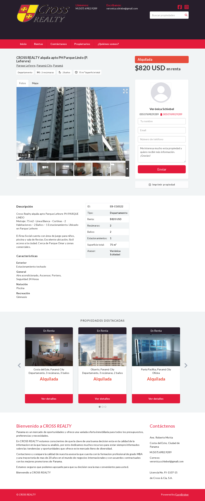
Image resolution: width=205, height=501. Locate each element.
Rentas (38, 43)
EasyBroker (182, 494)
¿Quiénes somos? (108, 43)
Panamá (58, 65)
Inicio (23, 43)
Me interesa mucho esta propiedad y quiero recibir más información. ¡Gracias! (162, 153)
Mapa (35, 83)
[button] (18, 365)
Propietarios (82, 43)
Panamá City (44, 65)
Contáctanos (58, 43)
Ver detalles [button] (48, 398)
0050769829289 (172, 114)
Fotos (22, 83)
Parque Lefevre (25, 65)
